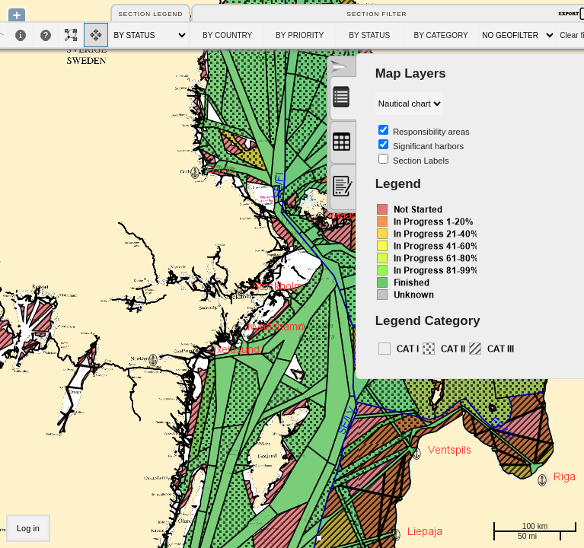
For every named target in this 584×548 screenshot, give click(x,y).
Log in (28, 528)
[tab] (343, 98)
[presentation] (342, 98)
